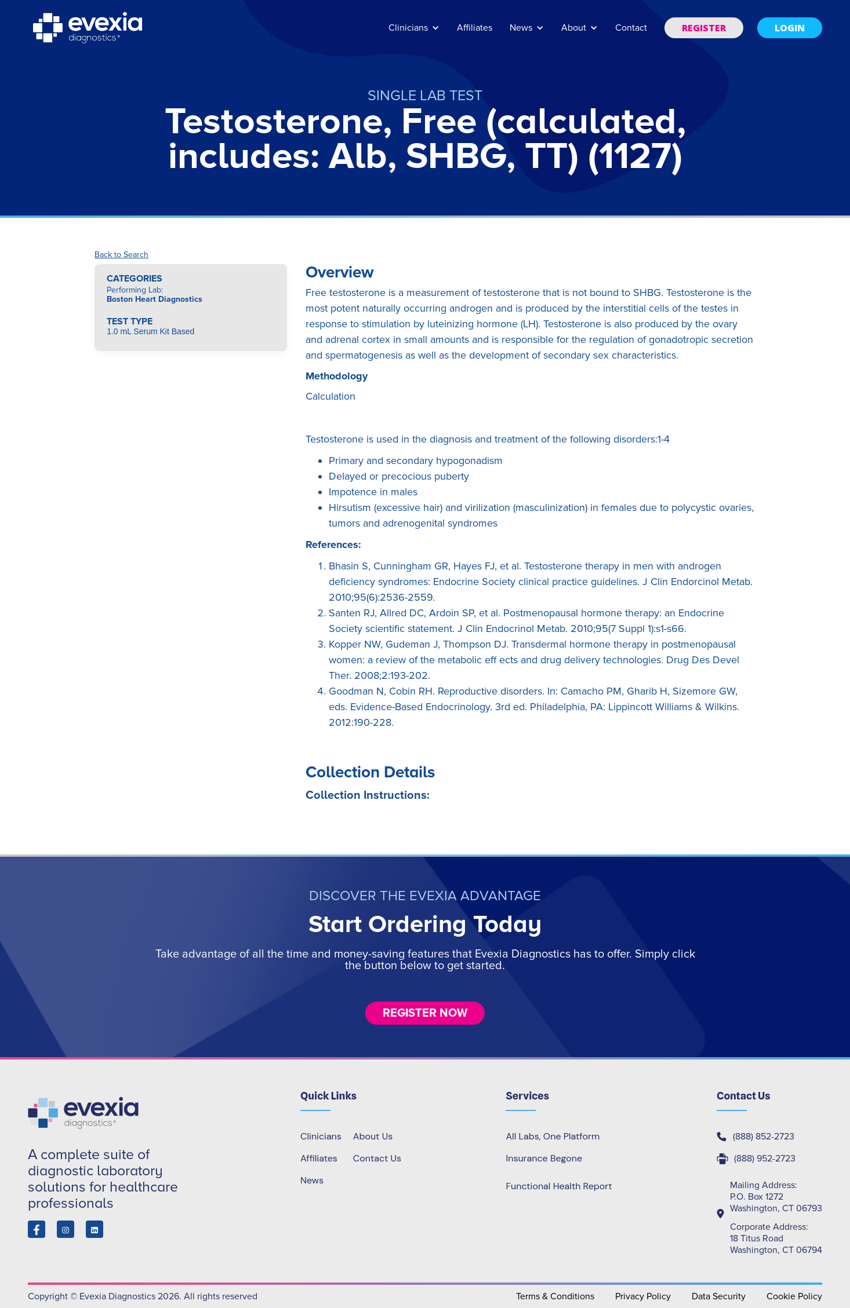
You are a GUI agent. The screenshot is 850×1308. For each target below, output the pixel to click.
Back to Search (121, 255)
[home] (89, 27)
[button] (413, 33)
